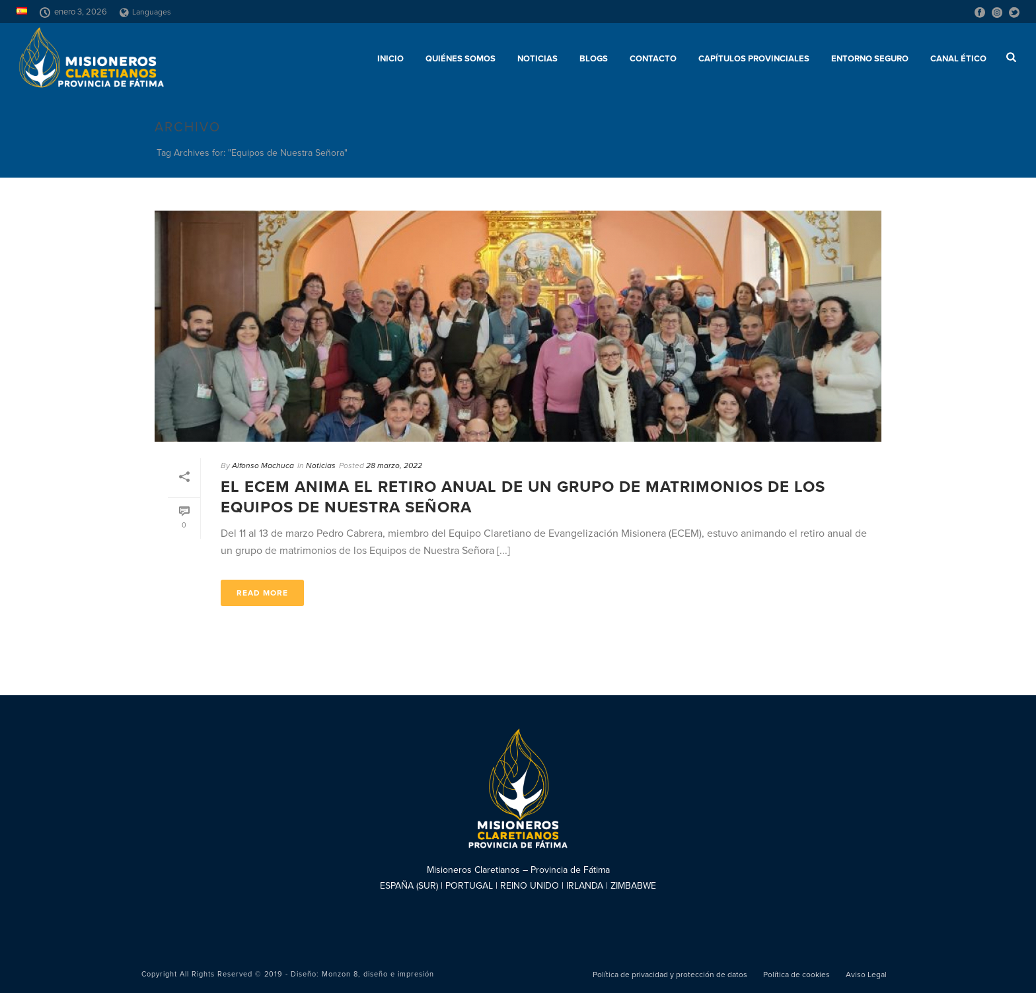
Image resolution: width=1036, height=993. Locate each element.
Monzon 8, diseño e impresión (378, 974)
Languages (145, 12)
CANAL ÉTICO (958, 58)
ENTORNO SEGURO (869, 58)
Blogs (593, 58)
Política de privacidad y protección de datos (670, 974)
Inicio (390, 58)
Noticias (537, 58)
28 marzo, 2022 (394, 465)
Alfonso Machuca (263, 465)
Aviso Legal (866, 974)
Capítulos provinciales (753, 58)
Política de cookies (796, 974)
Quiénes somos (461, 58)
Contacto (653, 58)
